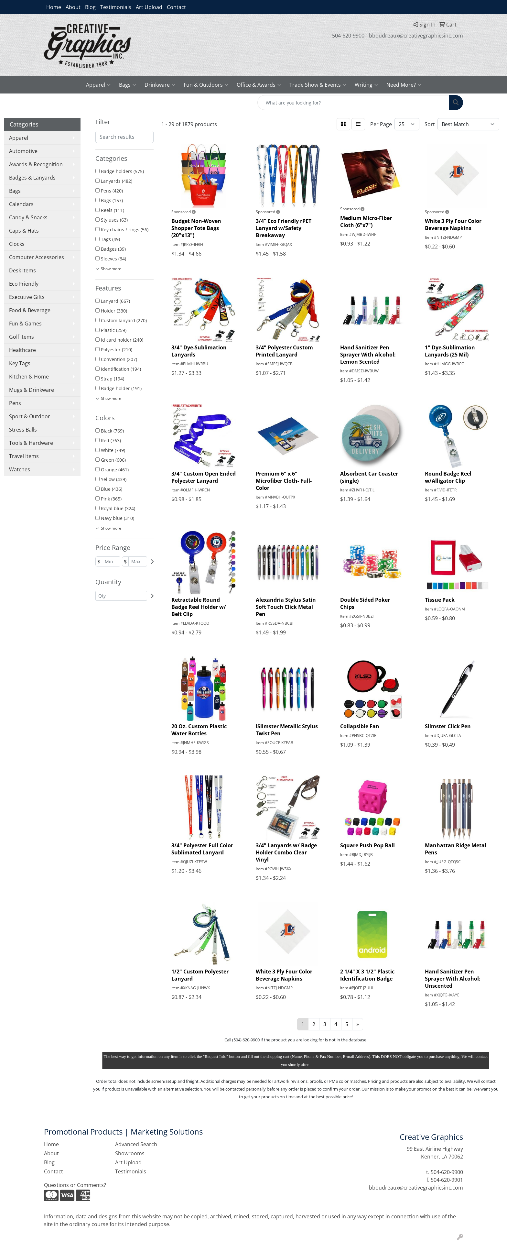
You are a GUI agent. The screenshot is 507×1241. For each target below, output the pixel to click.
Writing (366, 85)
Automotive (23, 151)
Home (53, 7)
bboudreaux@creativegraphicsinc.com (416, 35)
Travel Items (24, 456)
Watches (19, 469)
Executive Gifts (27, 297)
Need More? (403, 85)
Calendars (21, 204)
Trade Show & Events (317, 85)
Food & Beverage (29, 310)
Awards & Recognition (36, 164)
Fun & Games (25, 323)
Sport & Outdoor (29, 416)
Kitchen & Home (29, 376)
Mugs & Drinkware (31, 389)
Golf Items (21, 336)
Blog (90, 7)
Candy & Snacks (28, 217)
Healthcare (22, 350)
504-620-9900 (348, 35)
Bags (127, 85)
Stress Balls (23, 429)
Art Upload (149, 7)
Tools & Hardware (31, 442)
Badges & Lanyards (32, 177)
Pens (15, 403)
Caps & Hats (24, 230)
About (73, 7)
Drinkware (160, 85)
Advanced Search (136, 1144)
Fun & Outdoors (206, 85)
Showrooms (130, 1153)
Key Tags (19, 363)
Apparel (98, 85)
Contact (176, 7)
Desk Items (22, 270)
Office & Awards (259, 85)
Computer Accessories (36, 257)
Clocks (17, 243)
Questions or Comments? (75, 1185)
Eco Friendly (23, 283)
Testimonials (115, 7)
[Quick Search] (353, 102)
